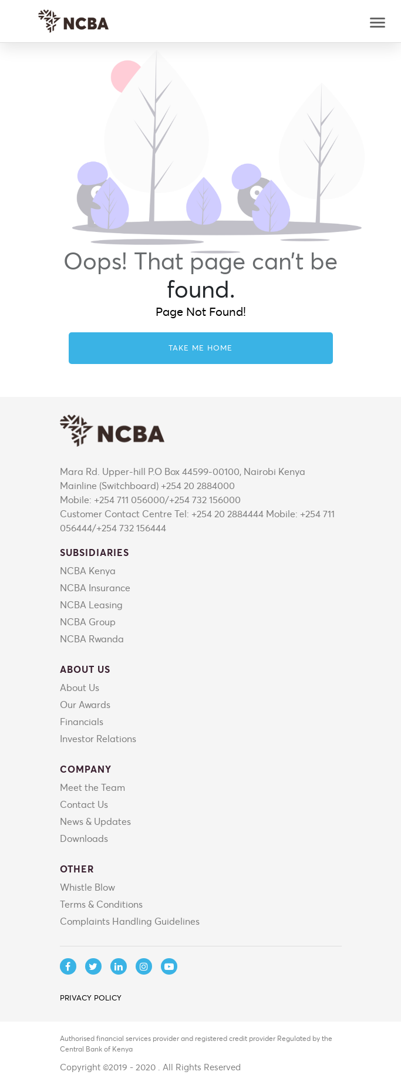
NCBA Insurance (95, 587)
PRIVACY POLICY (91, 997)
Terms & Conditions (101, 904)
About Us (79, 687)
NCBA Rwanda (92, 638)
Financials (81, 721)
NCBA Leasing (91, 604)
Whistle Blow (87, 887)
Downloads (84, 838)
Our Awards (85, 704)
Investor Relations (98, 738)
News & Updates (95, 821)
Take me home (200, 347)
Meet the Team (92, 787)
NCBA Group (88, 621)
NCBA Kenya (88, 570)
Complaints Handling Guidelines (130, 921)
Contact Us (84, 804)
